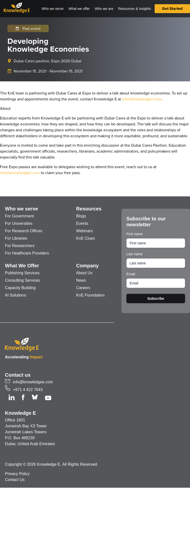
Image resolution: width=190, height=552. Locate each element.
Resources (88, 208)
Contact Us (14, 480)
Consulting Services (22, 280)
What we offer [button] (79, 9)
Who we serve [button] (53, 9)
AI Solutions (15, 295)
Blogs (81, 216)
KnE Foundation (90, 295)
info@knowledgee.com (142, 99)
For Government (19, 216)
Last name (134, 254)
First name (134, 234)
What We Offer (22, 265)
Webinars (84, 231)
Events (82, 223)
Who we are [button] (104, 9)
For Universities (18, 223)
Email (130, 274)
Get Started (172, 8)
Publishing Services (22, 273)
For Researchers (19, 246)
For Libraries (16, 238)
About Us (84, 273)
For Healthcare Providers (27, 253)
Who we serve (21, 208)
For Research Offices (23, 231)
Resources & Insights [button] (134, 9)
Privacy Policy (17, 474)
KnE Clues (85, 238)
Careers (83, 288)
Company (87, 265)
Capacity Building (20, 288)
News (81, 280)
